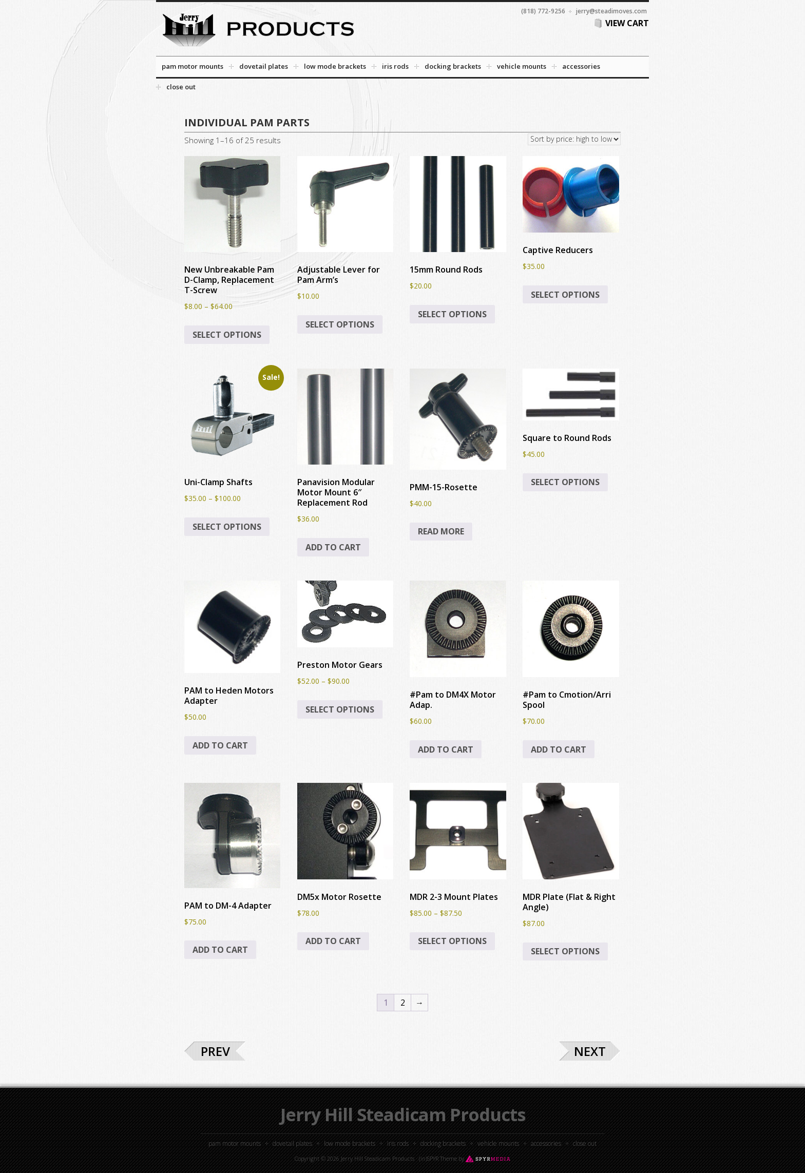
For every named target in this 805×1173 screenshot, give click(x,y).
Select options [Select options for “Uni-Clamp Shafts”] (227, 526)
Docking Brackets (443, 1143)
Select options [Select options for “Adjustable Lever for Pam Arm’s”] (339, 324)
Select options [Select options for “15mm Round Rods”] (452, 314)
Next (590, 1051)
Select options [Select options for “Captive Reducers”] (565, 294)
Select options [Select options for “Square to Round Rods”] (565, 482)
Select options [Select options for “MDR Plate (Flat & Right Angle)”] (565, 951)
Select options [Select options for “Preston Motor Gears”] (339, 709)
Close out (585, 1143)
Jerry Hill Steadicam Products (402, 1114)
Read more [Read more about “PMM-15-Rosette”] (441, 531)
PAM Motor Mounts (234, 1143)
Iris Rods (398, 1143)
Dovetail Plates (292, 1143)
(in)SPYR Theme (438, 1158)
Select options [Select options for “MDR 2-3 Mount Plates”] (452, 941)
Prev (215, 1051)
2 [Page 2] (402, 1002)
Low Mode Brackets (349, 1143)
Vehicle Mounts (498, 1143)
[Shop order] (574, 139)
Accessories (546, 1143)
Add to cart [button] (333, 547)
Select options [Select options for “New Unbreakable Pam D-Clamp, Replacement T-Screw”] (227, 334)
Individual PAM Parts (247, 122)
